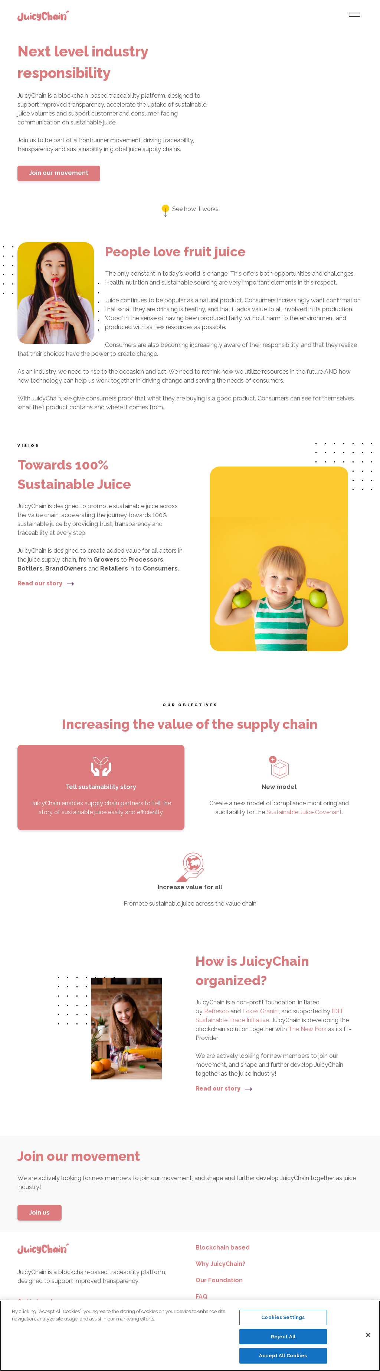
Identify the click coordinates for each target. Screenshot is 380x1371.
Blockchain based (223, 1247)
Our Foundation (219, 1280)
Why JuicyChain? (220, 1263)
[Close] (368, 1335)
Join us (39, 1212)
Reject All (283, 1336)
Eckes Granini (260, 1011)
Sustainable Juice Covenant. (304, 812)
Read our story (45, 583)
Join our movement (58, 172)
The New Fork (308, 1029)
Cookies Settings (283, 1317)
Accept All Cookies (283, 1355)
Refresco (217, 1011)
